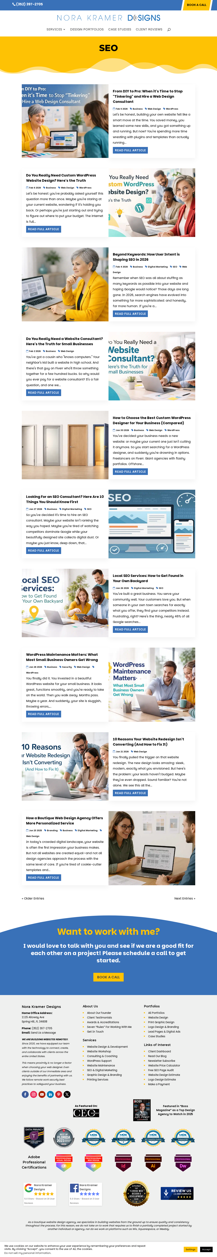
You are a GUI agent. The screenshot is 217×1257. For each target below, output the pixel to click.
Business (138, 108)
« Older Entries (33, 898)
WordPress (172, 108)
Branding (52, 830)
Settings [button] (190, 1249)
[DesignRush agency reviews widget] (177, 1193)
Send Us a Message (43, 1032)
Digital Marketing (158, 266)
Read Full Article (130, 150)
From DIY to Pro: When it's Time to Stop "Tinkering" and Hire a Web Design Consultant (148, 96)
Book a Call (108, 977)
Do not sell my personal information (27, 1253)
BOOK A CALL (196, 5)
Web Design (154, 108)
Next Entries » (185, 898)
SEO (175, 266)
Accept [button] (206, 1249)
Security (67, 667)
